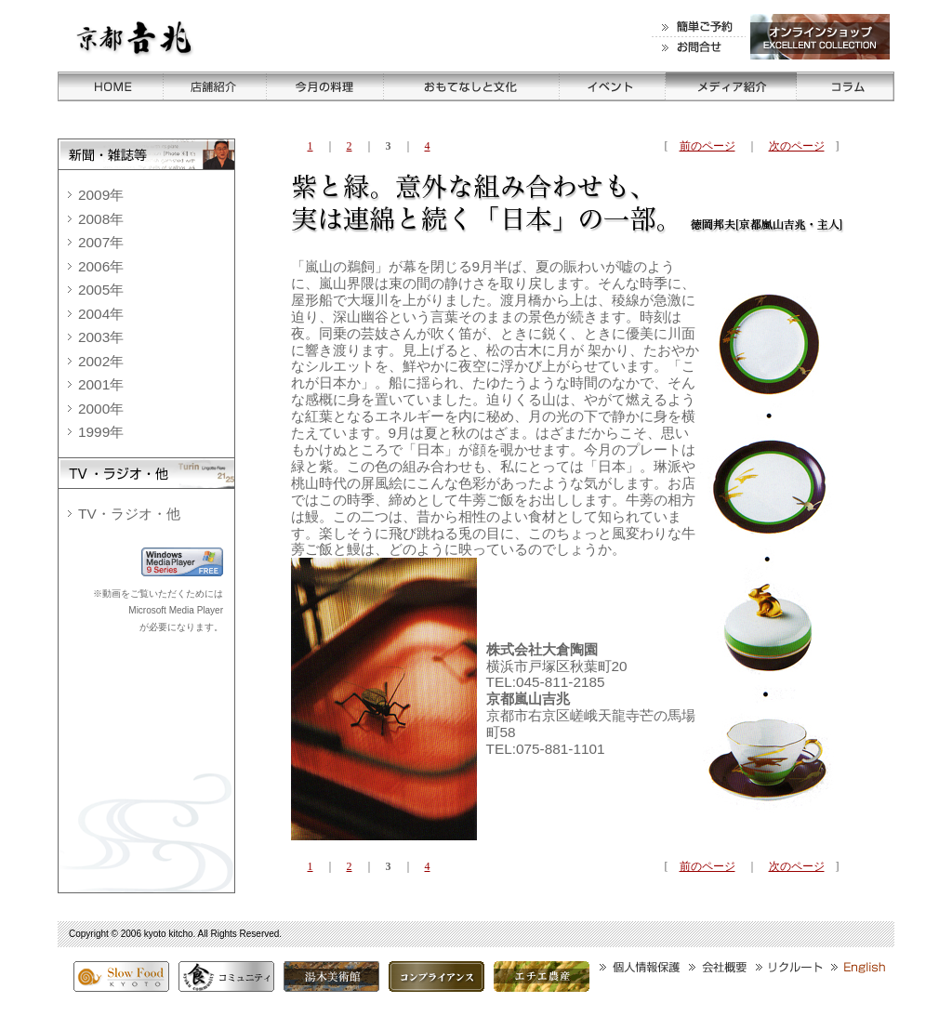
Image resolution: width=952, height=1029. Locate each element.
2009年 (101, 195)
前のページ (707, 145)
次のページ (797, 145)
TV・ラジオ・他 (129, 513)
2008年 (101, 219)
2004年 (101, 314)
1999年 (101, 432)
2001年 (101, 384)
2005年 (101, 289)
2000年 (101, 408)
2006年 (101, 266)
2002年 (101, 361)
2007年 (101, 242)
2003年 (101, 337)
